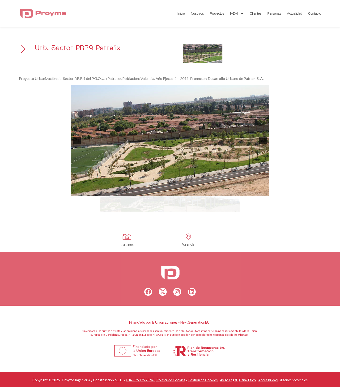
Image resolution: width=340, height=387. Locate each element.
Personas (274, 13)
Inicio (181, 13)
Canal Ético (247, 380)
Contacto (314, 13)
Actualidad (294, 13)
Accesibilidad (268, 380)
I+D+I (237, 13)
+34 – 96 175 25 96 (140, 380)
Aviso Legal (228, 380)
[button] (77, 140)
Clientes (256, 13)
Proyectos (217, 13)
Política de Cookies (170, 380)
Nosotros (197, 13)
